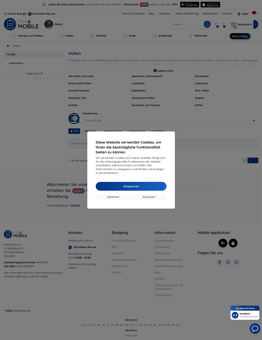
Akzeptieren (131, 186)
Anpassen (149, 197)
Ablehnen (113, 197)
